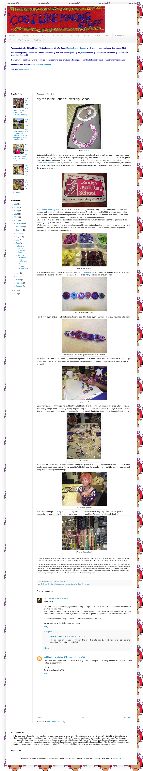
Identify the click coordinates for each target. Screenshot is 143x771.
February (19, 283)
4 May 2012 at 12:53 (77, 636)
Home (84, 718)
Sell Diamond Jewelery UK (54, 670)
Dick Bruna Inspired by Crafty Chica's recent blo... (22, 259)
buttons (52, 584)
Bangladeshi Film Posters (26, 170)
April (18, 276)
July (18, 240)
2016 (16, 204)
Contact (45, 35)
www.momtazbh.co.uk (28, 69)
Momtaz (48, 581)
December (20, 223)
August (19, 237)
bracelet (46, 584)
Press (107, 35)
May (18, 273)
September (20, 233)
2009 (16, 294)
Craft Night (74, 35)
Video (11, 40)
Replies (49, 632)
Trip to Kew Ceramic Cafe (22, 268)
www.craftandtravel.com (41, 65)
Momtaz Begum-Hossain (76, 48)
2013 (16, 214)
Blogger (118, 758)
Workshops (120, 35)
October (19, 230)
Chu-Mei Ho (86, 272)
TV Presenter (24, 40)
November (20, 227)
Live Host (97, 35)
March (18, 280)
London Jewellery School (50, 209)
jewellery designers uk (59, 636)
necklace (87, 584)
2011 (16, 220)
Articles (25, 35)
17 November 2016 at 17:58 (74, 657)
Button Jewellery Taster (47, 163)
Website (37, 40)
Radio (86, 35)
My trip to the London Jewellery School (20, 249)
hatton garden (60, 584)
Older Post (127, 718)
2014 (16, 211)
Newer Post (42, 718)
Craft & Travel (59, 35)
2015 (16, 207)
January (19, 286)
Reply (46, 627)
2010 (16, 290)
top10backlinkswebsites (53, 657)
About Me (13, 35)
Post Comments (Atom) (56, 722)
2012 (16, 217)
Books (35, 35)
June (18, 243)
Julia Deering (49, 598)
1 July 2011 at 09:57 (62, 598)
